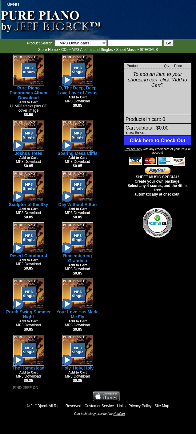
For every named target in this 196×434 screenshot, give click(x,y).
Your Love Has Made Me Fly (78, 314)
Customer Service (99, 406)
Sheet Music (126, 50)
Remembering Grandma (77, 258)
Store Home (48, 50)
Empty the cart (135, 132)
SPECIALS (149, 50)
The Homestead (28, 368)
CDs (64, 50)
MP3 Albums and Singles (92, 50)
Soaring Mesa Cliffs (78, 153)
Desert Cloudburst (28, 255)
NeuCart (119, 413)
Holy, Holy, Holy (78, 368)
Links (121, 406)
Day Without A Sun (77, 204)
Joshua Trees (28, 153)
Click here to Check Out (158, 140)
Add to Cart (28, 102)
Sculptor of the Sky (28, 204)
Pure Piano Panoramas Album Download (28, 92)
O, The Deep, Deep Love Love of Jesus (78, 90)
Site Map (161, 406)
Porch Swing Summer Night (28, 314)
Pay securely (133, 149)
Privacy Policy (140, 406)
